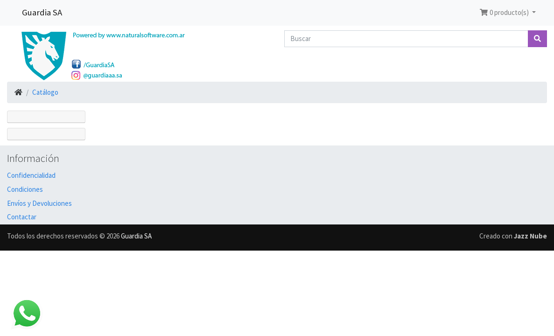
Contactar (21, 216)
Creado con (513, 235)
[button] (508, 13)
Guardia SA (42, 12)
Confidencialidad (31, 175)
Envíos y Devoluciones (39, 203)
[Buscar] (406, 39)
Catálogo (45, 92)
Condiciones (25, 189)
